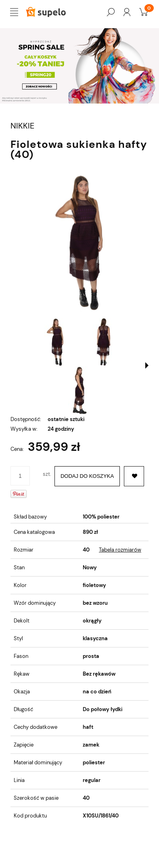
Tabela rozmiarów (120, 549)
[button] (147, 365)
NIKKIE (22, 126)
